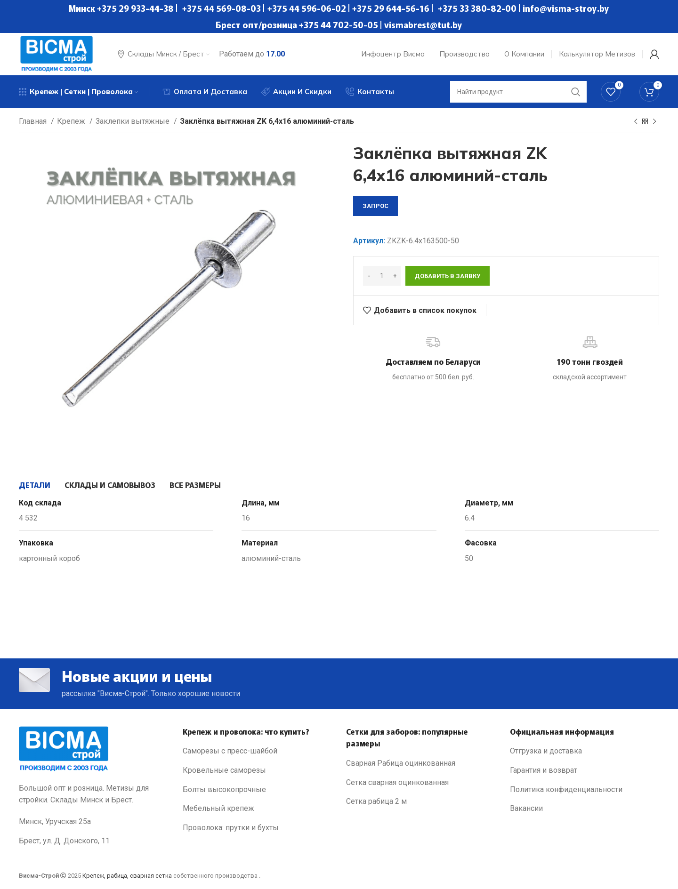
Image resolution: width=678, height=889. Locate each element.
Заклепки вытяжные (133, 121)
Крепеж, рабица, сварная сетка (127, 875)
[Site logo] (56, 53)
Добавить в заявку (447, 276)
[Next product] (654, 122)
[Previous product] (635, 122)
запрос (375, 205)
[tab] (34, 484)
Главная (33, 121)
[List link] (257, 751)
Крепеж (72, 121)
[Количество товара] (382, 276)
